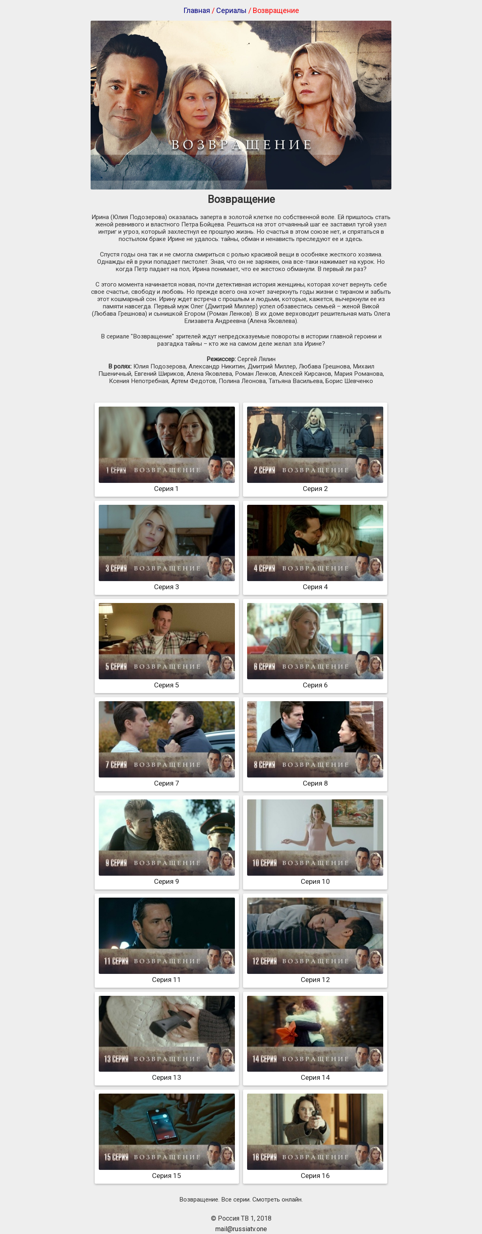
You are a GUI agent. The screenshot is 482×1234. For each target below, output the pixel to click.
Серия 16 (315, 1171)
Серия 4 (315, 583)
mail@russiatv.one (241, 1229)
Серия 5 (167, 681)
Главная (196, 10)
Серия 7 (167, 779)
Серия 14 (315, 1073)
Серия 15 (167, 1171)
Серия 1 (167, 484)
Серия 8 (315, 779)
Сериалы (231, 10)
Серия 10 (315, 877)
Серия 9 (167, 877)
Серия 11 (167, 975)
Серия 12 (315, 975)
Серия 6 (315, 681)
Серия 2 (315, 484)
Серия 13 (167, 1073)
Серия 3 (167, 583)
